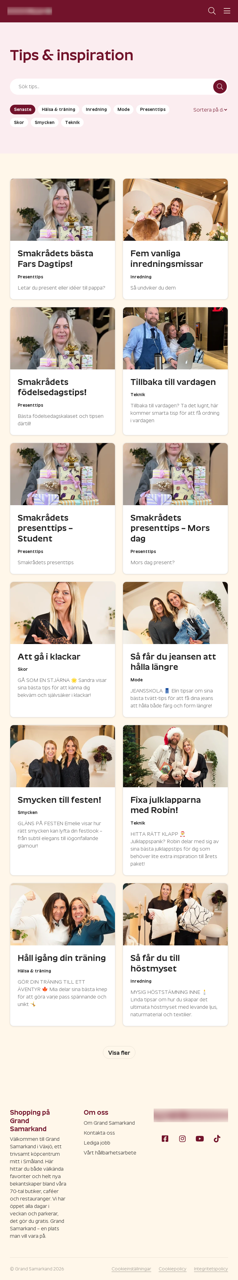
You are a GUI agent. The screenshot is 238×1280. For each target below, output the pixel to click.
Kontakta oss (99, 1133)
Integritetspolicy (211, 1268)
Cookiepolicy (173, 1268)
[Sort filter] (210, 110)
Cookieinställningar (131, 1268)
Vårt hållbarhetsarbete (110, 1153)
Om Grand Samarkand (109, 1123)
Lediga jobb (97, 1143)
